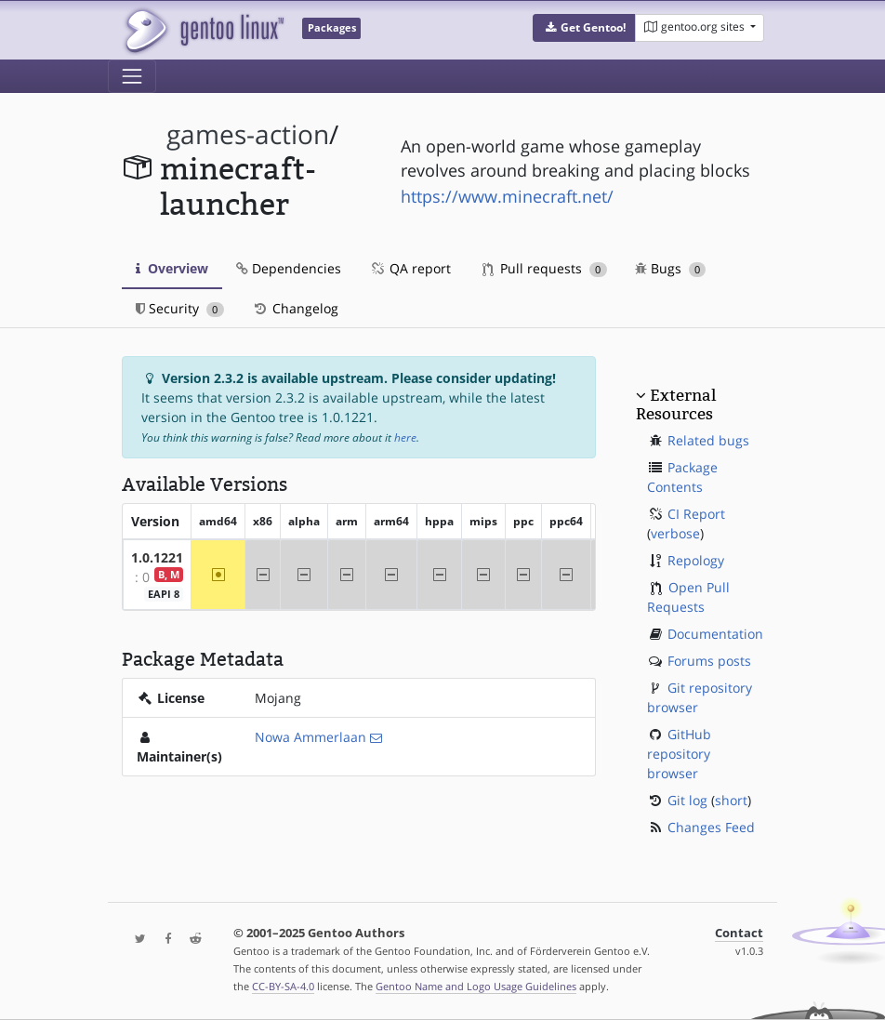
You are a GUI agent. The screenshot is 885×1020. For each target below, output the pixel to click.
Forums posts (709, 660)
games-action (247, 134)
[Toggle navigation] (132, 76)
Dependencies (288, 268)
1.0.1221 (157, 557)
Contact (739, 933)
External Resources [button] (676, 404)
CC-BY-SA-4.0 (283, 986)
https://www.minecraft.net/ (507, 196)
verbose (675, 533)
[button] (584, 28)
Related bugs (708, 440)
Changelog (295, 308)
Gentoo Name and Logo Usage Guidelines (476, 986)
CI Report (696, 514)
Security (180, 308)
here (405, 437)
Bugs (671, 268)
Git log (687, 800)
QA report (410, 268)
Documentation (715, 633)
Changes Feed (711, 827)
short (731, 800)
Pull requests (544, 268)
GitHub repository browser (679, 753)
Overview (172, 268)
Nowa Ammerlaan (310, 737)
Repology (695, 560)
